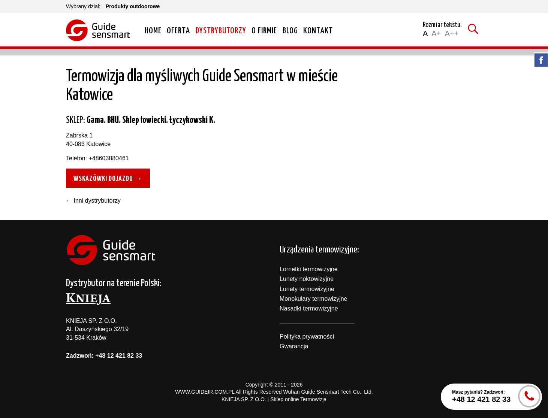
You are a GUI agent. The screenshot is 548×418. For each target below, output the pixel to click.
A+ (436, 33)
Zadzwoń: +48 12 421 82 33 (104, 355)
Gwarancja (294, 346)
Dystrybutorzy (221, 31)
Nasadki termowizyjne (309, 308)
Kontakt (318, 31)
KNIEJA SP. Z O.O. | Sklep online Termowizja (274, 399)
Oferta (178, 31)
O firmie (264, 31)
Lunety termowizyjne (307, 289)
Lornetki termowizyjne (309, 269)
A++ (451, 33)
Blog (290, 31)
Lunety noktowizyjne (307, 279)
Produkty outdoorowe (133, 6)
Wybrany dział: (83, 6)
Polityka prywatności (307, 336)
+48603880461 (108, 158)
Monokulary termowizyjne (313, 299)
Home (153, 31)
